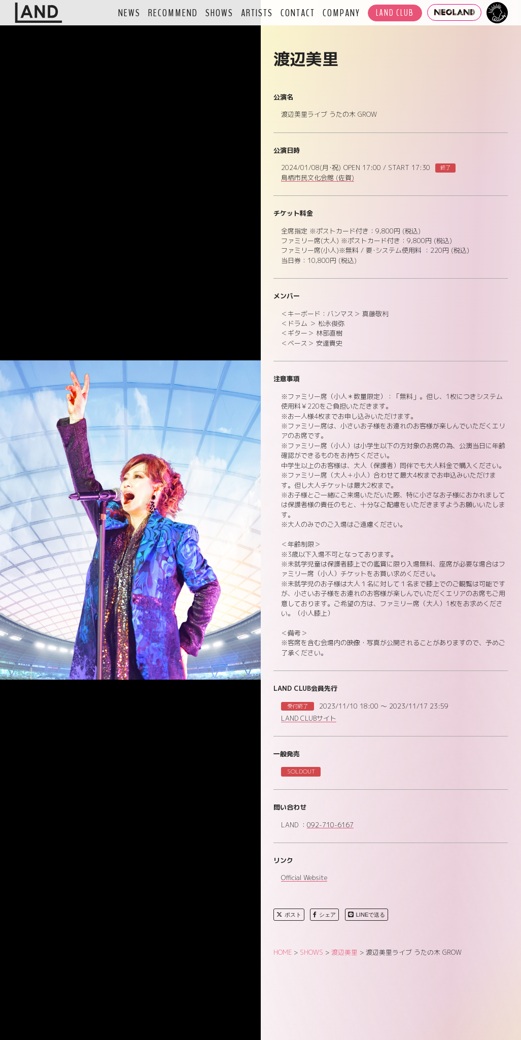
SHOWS (219, 13)
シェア (324, 915)
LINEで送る (367, 915)
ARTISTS (257, 13)
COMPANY (341, 13)
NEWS (129, 13)
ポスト (288, 915)
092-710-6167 (330, 825)
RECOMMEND (173, 13)
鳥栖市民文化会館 (317, 178)
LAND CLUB (395, 13)
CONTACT (298, 13)
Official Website (304, 878)
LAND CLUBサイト (308, 718)
